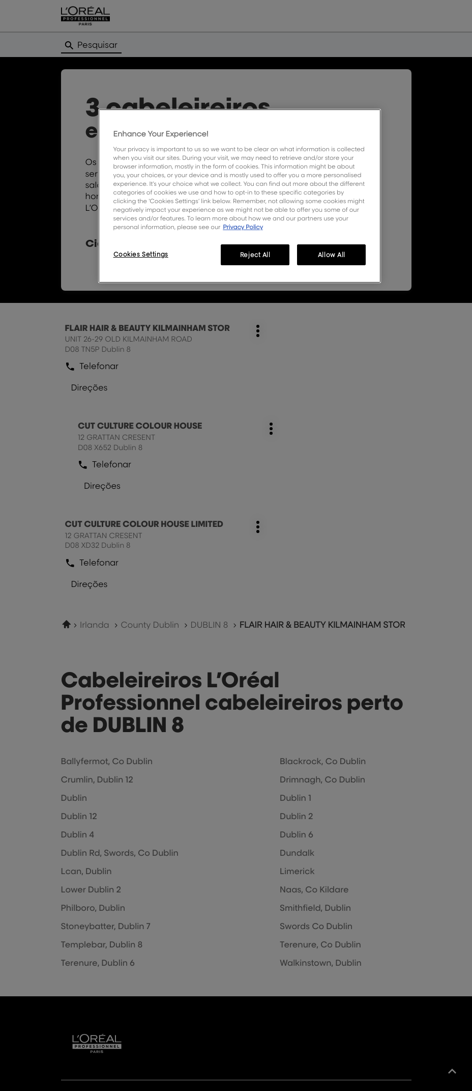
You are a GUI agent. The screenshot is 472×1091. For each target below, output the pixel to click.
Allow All (331, 255)
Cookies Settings (140, 254)
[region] (239, 196)
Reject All (255, 255)
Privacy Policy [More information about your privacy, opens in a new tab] (243, 227)
